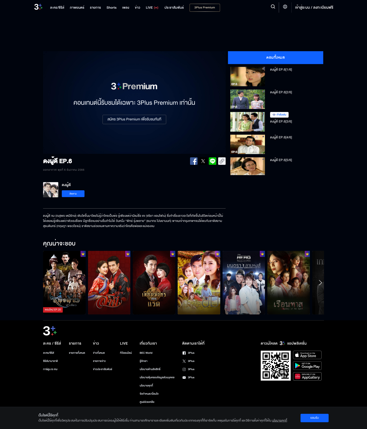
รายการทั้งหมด (77, 353)
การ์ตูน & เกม (50, 369)
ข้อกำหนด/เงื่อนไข (149, 394)
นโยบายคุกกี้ (146, 385)
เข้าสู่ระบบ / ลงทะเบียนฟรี (314, 7)
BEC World (146, 353)
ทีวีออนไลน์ (126, 353)
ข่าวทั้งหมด (99, 353)
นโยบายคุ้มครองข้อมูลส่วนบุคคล (157, 377)
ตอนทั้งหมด (275, 57)
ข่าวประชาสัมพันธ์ (102, 369)
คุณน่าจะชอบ (59, 244)
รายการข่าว (99, 361)
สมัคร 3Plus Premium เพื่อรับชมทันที (134, 119)
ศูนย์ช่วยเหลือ (147, 402)
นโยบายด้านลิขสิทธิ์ (150, 369)
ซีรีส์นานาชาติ (50, 361)
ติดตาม (73, 194)
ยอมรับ (314, 417)
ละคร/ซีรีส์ (48, 353)
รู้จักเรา (143, 361)
